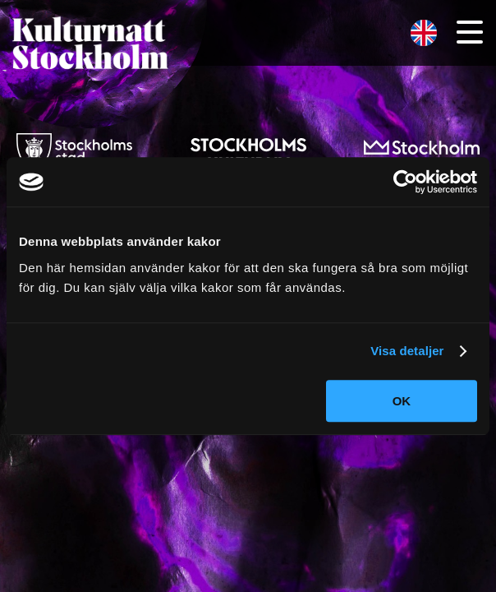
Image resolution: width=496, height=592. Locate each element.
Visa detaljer (406, 351)
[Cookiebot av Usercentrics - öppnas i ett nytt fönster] (405, 181)
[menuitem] (423, 33)
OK (402, 401)
